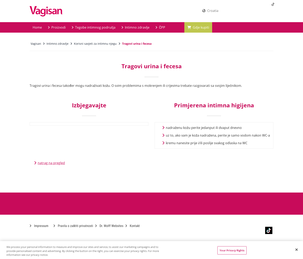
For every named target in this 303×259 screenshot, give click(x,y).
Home (37, 27)
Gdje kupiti (198, 27)
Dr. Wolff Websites (109, 226)
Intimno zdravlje (135, 27)
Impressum (39, 226)
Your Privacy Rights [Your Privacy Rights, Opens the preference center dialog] (232, 250)
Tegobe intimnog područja (93, 27)
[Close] (296, 249)
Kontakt (132, 226)
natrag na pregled (51, 163)
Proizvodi (57, 27)
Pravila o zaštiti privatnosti (73, 226)
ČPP (160, 27)
